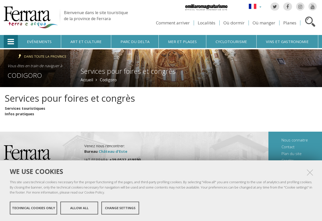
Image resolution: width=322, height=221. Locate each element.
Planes (289, 23)
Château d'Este (113, 151)
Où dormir (234, 23)
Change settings (120, 208)
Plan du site (291, 153)
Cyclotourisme (231, 41)
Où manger (264, 23)
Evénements (39, 41)
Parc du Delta (134, 41)
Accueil (86, 80)
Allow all (79, 208)
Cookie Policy (94, 192)
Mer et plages (182, 41)
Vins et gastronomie (287, 41)
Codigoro (25, 75)
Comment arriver (173, 23)
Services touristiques (25, 108)
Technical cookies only (33, 208)
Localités (206, 23)
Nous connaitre (294, 139)
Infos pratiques (19, 113)
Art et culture (86, 41)
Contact (288, 146)
